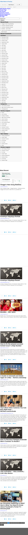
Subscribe (10, 7)
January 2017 (4, 90)
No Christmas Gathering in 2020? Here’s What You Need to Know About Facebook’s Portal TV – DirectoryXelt (12, 505)
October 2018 (4, 79)
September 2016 (5, 97)
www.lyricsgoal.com (4, 314)
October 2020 (4, 40)
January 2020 (4, 55)
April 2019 (3, 69)
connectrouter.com (3, 443)
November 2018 (4, 77)
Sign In (14, 7)
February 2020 (4, 53)
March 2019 (4, 71)
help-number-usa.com (4, 347)
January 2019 (4, 74)
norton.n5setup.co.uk (4, 379)
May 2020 (3, 48)
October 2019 (4, 60)
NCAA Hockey (4, 120)
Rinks (2, 145)
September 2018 (5, 81)
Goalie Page (3, 10)
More (18, 4)
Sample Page (4, 160)
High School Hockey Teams (7, 107)
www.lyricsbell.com (3, 186)
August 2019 (4, 63)
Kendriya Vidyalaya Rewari (7, 27)
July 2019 (3, 64)
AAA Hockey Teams (5, 8)
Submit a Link (3, 7)
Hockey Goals (3, 15)
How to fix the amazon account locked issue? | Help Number (11, 31)
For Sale (2, 16)
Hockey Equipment (5, 14)
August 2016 (4, 98)
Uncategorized (4, 108)
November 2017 (4, 82)
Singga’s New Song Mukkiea (7, 23)
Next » (2, 524)
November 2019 (4, 58)
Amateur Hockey (5, 115)
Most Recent (11, 4)
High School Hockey (5, 117)
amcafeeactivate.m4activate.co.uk (6, 413)
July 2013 (3, 100)
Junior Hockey (4, 119)
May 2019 (3, 68)
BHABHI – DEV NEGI (6, 28)
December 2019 (4, 56)
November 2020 (4, 38)
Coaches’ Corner (4, 12)
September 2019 (5, 61)
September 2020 (5, 42)
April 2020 (3, 50)
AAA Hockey (4, 114)
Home (2, 112)
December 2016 (4, 92)
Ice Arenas (3, 11)
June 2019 (3, 66)
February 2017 (4, 89)
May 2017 (3, 84)
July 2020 (3, 45)
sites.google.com (3, 475)
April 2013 (3, 102)
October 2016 (4, 95)
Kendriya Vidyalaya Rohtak (7, 25)
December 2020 (4, 37)
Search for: (2, 18)
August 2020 (4, 43)
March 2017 (4, 87)
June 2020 (3, 47)
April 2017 (3, 85)
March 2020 (4, 51)
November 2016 (4, 94)
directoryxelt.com (3, 510)
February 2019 (4, 72)
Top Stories (4, 4)
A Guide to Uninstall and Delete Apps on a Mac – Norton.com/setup (13, 376)
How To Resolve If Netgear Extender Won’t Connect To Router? (13, 440)
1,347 (23, 522)
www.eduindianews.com (4, 218)
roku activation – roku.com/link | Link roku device (12, 472)
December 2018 (4, 76)
